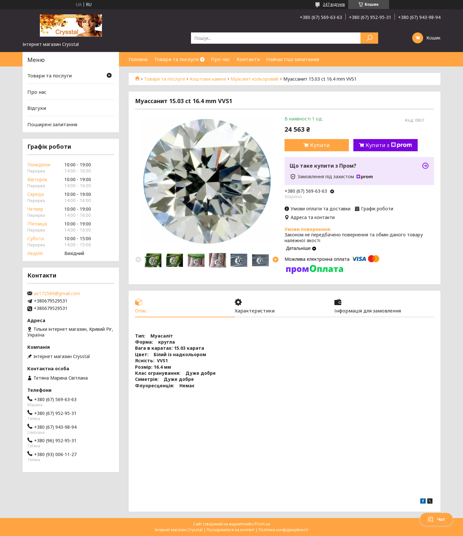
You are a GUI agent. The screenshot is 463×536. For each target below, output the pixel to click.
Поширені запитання (52, 124)
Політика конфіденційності (283, 529)
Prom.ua (262, 524)
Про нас (220, 59)
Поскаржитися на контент (230, 529)
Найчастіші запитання (292, 59)
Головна (138, 59)
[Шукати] (369, 38)
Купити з (389, 145)
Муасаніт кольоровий (254, 79)
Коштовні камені (208, 79)
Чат (436, 519)
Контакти (248, 59)
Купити (320, 145)
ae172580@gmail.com (57, 293)
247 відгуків (334, 4)
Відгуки (36, 108)
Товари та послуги (176, 59)
